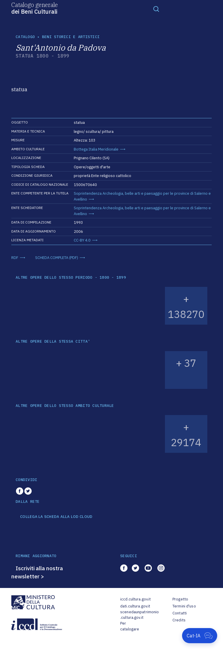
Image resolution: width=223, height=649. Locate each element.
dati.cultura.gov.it (135, 606)
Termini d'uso (184, 606)
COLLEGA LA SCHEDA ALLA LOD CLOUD (56, 516)
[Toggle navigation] (156, 8)
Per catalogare (129, 626)
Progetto (180, 599)
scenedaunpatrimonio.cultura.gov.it (139, 614)
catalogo (25, 36)
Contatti (179, 613)
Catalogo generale (34, 8)
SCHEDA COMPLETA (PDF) (56, 257)
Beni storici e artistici (71, 36)
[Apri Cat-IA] (199, 635)
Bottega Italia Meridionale (96, 149)
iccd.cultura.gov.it (135, 599)
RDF (14, 257)
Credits (179, 620)
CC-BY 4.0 (82, 240)
